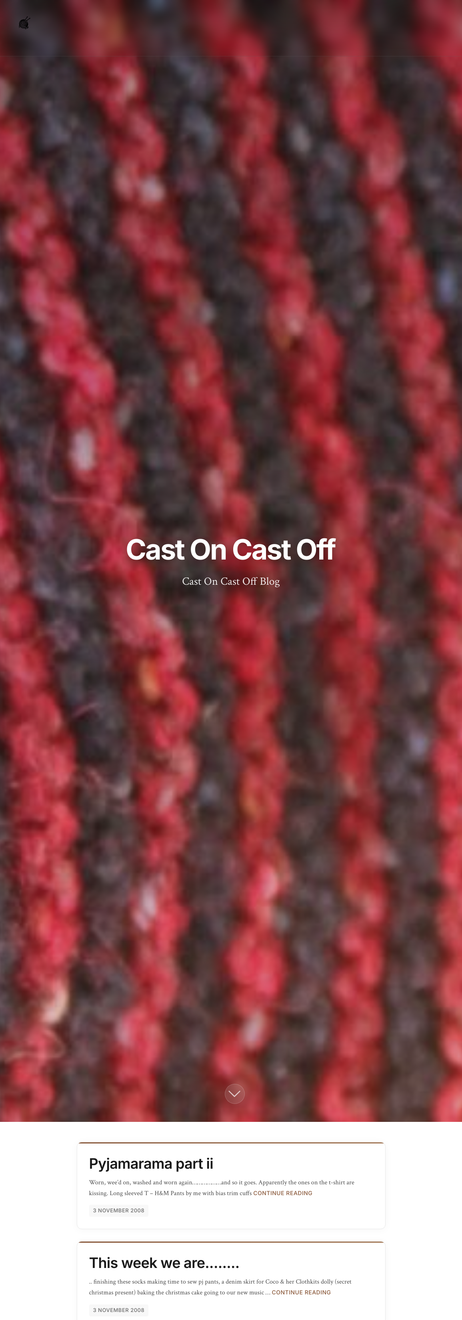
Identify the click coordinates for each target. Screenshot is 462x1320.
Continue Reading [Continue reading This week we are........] (301, 1292)
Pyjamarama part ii (151, 1163)
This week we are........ (164, 1263)
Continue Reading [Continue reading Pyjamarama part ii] (282, 1193)
